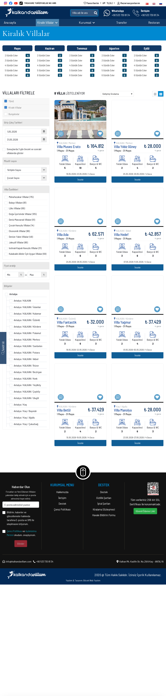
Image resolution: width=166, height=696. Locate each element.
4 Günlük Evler (17, 65)
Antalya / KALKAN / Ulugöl (26, 398)
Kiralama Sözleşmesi (104, 620)
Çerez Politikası (14, 642)
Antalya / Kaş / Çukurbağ (26, 423)
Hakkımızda (62, 603)
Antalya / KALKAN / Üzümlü (27, 320)
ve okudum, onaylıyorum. (21, 644)
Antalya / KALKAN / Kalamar (27, 313)
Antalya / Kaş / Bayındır (25, 410)
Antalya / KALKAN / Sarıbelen (28, 346)
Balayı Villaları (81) (17, 202)
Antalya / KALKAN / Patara (27, 352)
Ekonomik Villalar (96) (19, 230)
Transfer (121, 22)
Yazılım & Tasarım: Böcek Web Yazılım (83, 691)
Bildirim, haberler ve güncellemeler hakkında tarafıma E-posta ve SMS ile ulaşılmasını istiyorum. (20, 629)
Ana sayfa (10, 22)
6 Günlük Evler (17, 75)
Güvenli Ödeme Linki (145, 622)
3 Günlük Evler (17, 60)
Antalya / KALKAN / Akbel (26, 359)
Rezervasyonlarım (128, 3)
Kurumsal (87, 22)
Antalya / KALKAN (22, 300)
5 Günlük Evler (17, 70)
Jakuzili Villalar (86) (18, 242)
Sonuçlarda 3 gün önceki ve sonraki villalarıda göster (24, 151)
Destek (62, 615)
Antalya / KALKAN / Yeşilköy (27, 385)
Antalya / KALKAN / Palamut (27, 333)
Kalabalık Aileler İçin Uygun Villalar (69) (27, 253)
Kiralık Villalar (47, 22)
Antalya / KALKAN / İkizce (26, 365)
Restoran (154, 22)
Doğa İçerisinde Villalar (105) (23, 213)
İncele (135, 434)
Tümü (11, 101)
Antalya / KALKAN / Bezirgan (28, 372)
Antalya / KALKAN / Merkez (27, 339)
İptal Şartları (103, 615)
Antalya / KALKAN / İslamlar (27, 307)
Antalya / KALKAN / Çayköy (27, 391)
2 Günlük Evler (17, 55)
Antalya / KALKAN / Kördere (27, 326)
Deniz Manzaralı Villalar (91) (22, 219)
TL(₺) (108, 3)
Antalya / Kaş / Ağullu (24, 417)
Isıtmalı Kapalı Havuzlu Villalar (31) (25, 248)
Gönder (20, 655)
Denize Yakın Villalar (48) (21, 236)
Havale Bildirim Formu (103, 626)
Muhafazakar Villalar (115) (21, 196)
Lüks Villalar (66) (17, 208)
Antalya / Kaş (20, 404)
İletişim (62, 609)
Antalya (13, 294)
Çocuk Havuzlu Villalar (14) (21, 225)
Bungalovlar (14, 114)
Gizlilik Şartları (103, 609)
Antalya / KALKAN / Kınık (25, 378)
